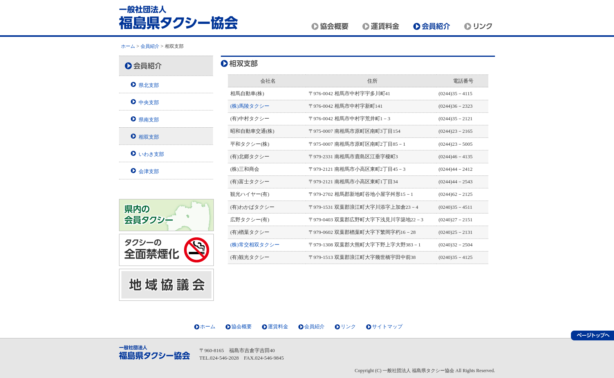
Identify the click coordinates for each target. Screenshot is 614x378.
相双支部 (149, 137)
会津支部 (149, 171)
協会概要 (332, 26)
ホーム (128, 46)
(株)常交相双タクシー (255, 245)
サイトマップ (387, 326)
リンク (477, 26)
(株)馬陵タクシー (249, 106)
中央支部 (149, 102)
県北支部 (149, 85)
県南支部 (149, 120)
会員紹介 (434, 26)
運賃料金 (383, 26)
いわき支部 (151, 154)
